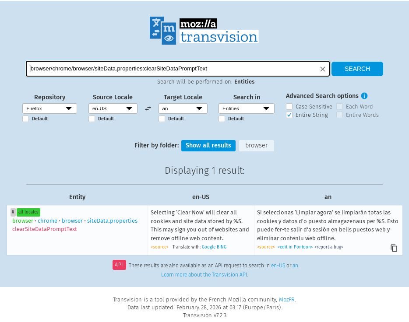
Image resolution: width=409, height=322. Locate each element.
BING (221, 247)
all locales (28, 212)
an (295, 265)
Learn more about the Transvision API (204, 275)
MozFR (287, 299)
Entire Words (362, 115)
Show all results (208, 145)
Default (40, 119)
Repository (49, 97)
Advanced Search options (322, 96)
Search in (246, 97)
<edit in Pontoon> (295, 247)
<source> (160, 247)
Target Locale (183, 97)
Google (208, 247)
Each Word (359, 106)
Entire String (312, 115)
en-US (278, 265)
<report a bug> (328, 247)
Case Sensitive (314, 106)
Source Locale (113, 97)
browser (256, 145)
